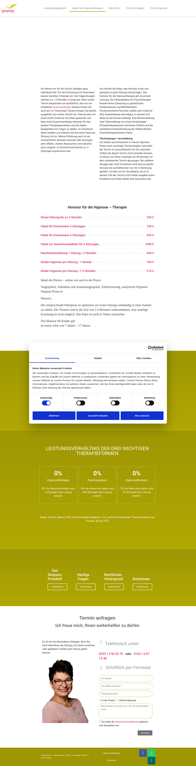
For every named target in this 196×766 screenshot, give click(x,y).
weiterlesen (57, 586)
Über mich (114, 8)
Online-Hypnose (158, 8)
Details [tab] (98, 358)
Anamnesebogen (62, 107)
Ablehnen (54, 415)
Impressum (111, 760)
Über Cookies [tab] (143, 358)
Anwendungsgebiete (55, 8)
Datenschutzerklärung (127, 721)
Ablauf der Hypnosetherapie (87, 8)
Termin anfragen (135, 8)
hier (53, 110)
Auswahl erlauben (98, 415)
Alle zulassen (142, 415)
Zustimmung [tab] (52, 358)
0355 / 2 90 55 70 (111, 654)
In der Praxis (108, 700)
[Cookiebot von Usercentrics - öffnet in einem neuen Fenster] (150, 348)
